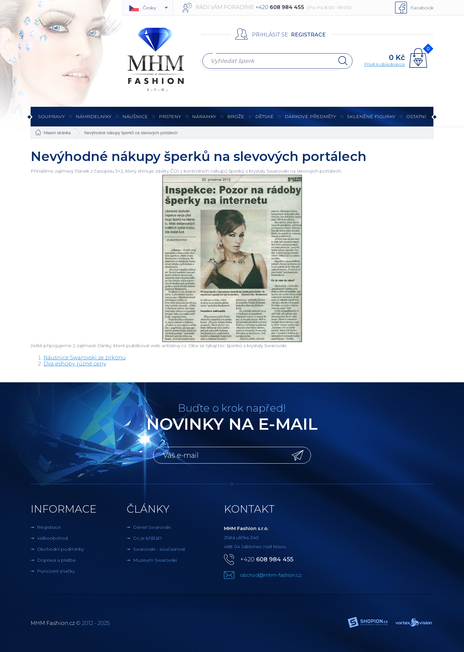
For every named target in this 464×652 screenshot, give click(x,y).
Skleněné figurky (371, 120)
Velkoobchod (52, 538)
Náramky (204, 120)
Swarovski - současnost (159, 549)
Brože (235, 116)
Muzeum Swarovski (155, 560)
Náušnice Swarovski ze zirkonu (85, 358)
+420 (266, 559)
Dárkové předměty (310, 120)
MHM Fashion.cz (53, 623)
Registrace (308, 35)
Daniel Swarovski (152, 527)
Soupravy (51, 120)
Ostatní (416, 120)
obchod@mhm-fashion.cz (271, 575)
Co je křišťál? (147, 538)
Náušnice (135, 120)
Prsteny (170, 120)
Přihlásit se (270, 35)
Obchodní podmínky (60, 549)
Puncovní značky (56, 571)
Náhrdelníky (93, 120)
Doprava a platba (56, 560)
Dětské (264, 116)
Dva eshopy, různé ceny (75, 364)
